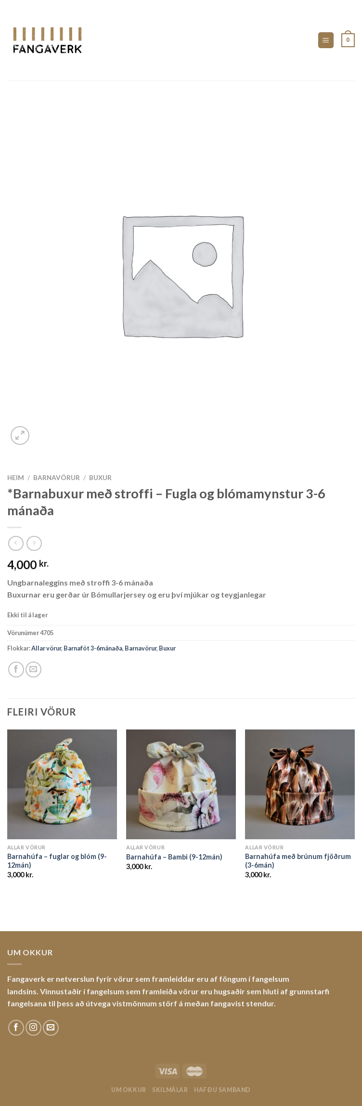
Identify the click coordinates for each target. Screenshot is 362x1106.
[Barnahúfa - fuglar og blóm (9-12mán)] (62, 784)
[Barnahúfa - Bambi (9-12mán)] (181, 784)
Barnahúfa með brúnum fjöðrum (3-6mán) (298, 861)
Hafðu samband (222, 1089)
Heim (15, 477)
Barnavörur (56, 477)
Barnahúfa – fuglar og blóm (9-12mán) (57, 861)
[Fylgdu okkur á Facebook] (16, 1028)
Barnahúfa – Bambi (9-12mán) (174, 857)
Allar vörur (46, 648)
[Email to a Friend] (33, 669)
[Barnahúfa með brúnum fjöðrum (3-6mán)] (300, 784)
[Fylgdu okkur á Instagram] (33, 1028)
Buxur (100, 477)
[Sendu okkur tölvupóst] (51, 1028)
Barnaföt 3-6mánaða (93, 648)
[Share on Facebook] (16, 669)
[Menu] (326, 40)
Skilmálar (170, 1089)
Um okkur (128, 1089)
